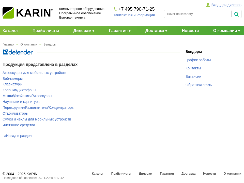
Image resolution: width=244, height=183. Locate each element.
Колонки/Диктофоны (19, 90)
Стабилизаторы (15, 113)
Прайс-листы (46, 30)
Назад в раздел (19, 136)
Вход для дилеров (226, 5)
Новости (190, 30)
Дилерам (82, 30)
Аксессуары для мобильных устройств (34, 73)
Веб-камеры (13, 79)
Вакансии (193, 76)
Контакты (193, 68)
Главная (8, 44)
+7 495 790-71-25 (136, 9)
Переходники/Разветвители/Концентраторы (38, 107)
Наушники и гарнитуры (21, 102)
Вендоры (49, 44)
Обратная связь (199, 85)
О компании (225, 30)
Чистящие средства (19, 125)
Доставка (154, 30)
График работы (198, 60)
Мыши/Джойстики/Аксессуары (27, 96)
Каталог (10, 30)
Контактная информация (134, 15)
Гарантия (118, 30)
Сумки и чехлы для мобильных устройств (37, 119)
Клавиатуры (12, 84)
